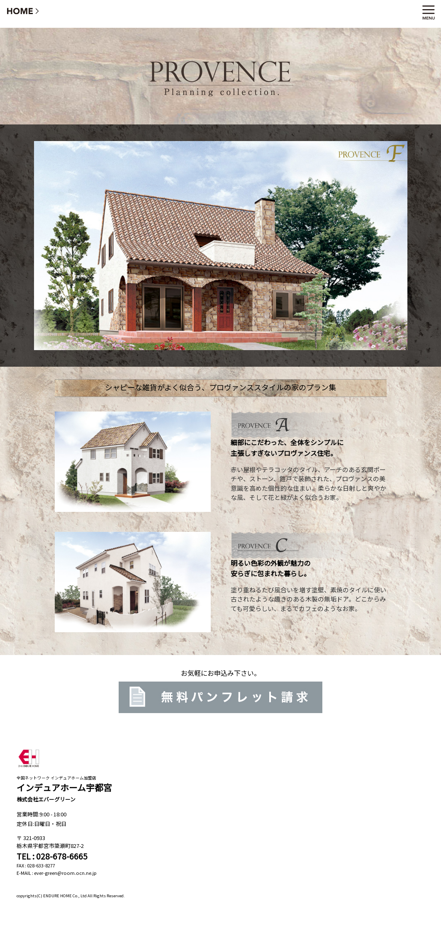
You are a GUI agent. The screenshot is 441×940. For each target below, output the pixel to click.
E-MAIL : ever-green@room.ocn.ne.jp (57, 872)
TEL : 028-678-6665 (52, 856)
